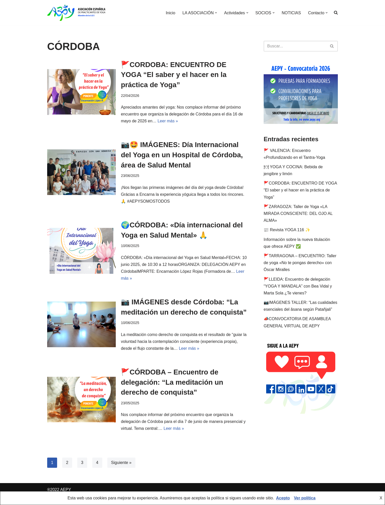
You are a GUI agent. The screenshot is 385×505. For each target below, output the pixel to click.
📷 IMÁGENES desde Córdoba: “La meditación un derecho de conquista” (180, 311)
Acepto (283, 498)
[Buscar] (295, 46)
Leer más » (168, 121)
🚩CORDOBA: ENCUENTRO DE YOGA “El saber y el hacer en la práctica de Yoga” (174, 74)
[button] (216, 13)
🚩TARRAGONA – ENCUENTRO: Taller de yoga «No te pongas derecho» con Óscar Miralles (300, 263)
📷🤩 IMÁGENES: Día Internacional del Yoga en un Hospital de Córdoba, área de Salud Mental (183, 154)
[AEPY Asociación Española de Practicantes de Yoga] (76, 13)
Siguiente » (121, 471)
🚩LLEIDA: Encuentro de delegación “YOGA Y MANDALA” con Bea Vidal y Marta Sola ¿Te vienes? (298, 286)
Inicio (170, 13)
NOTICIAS (291, 13)
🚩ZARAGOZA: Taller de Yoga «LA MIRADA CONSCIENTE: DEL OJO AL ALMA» (298, 213)
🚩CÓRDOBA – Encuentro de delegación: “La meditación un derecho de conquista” (173, 391)
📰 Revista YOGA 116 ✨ (287, 230)
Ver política (305, 498)
